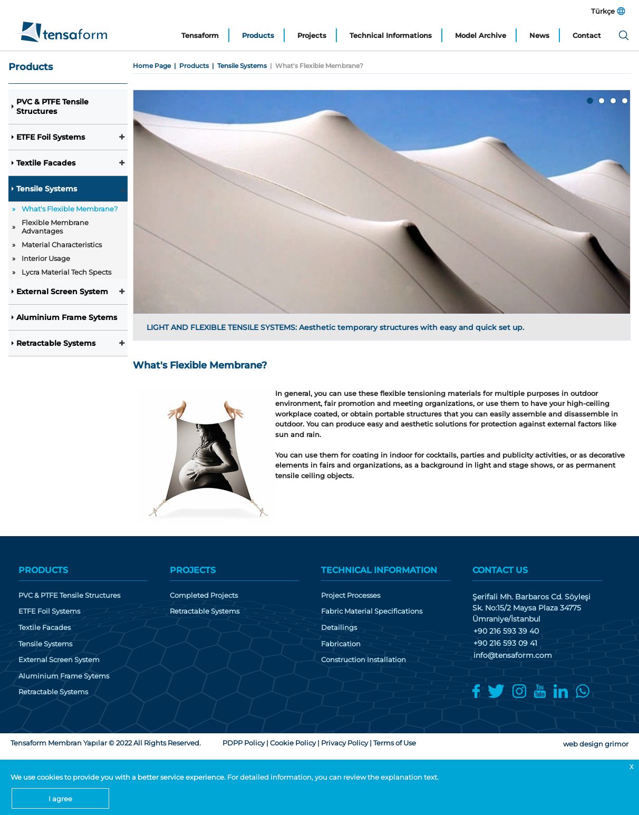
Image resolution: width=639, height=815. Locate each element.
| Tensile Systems (238, 66)
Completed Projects (204, 595)
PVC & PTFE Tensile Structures (52, 106)
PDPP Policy (243, 743)
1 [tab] (590, 101)
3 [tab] (614, 101)
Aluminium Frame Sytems (66, 317)
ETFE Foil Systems (50, 137)
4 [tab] (625, 101)
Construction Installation (363, 660)
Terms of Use (394, 743)
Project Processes (350, 595)
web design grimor (595, 744)
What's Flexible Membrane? (70, 209)
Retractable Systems (55, 343)
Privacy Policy (344, 743)
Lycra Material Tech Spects (66, 272)
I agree (60, 798)
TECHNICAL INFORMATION (379, 570)
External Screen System (62, 291)
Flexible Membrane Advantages (55, 226)
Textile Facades (45, 163)
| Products (190, 66)
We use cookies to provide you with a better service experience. (119, 777)
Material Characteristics (62, 244)
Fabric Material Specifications (371, 611)
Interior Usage (46, 258)
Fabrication (341, 644)
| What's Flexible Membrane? (315, 66)
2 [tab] (602, 101)
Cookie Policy (293, 743)
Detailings (339, 628)
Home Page (152, 66)
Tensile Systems (46, 188)
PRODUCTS (43, 570)
